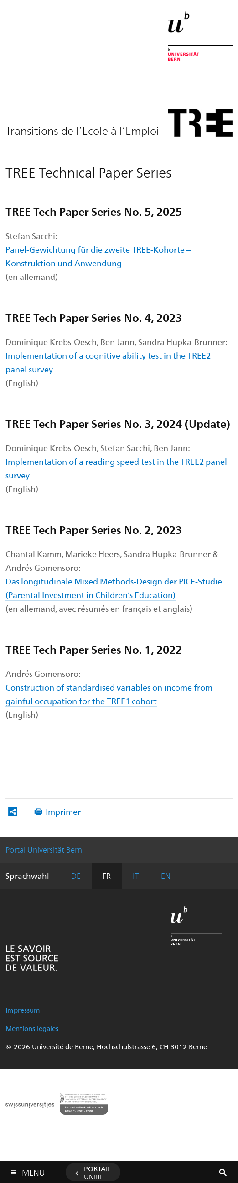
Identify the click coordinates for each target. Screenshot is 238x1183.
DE (76, 876)
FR (107, 876)
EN (166, 876)
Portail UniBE (97, 1172)
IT (136, 876)
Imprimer (63, 811)
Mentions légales (31, 1028)
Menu (33, 1170)
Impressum (22, 1010)
